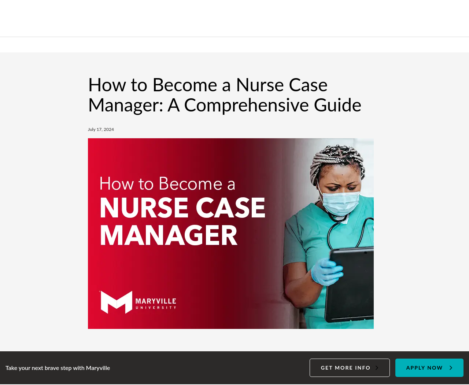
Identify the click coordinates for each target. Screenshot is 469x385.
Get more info (346, 367)
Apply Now (424, 367)
